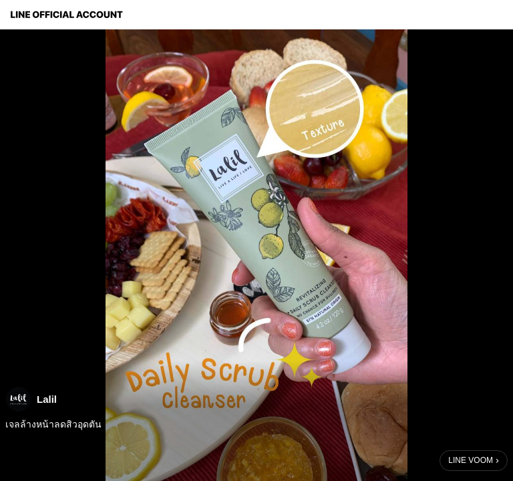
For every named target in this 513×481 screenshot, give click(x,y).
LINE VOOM (470, 460)
